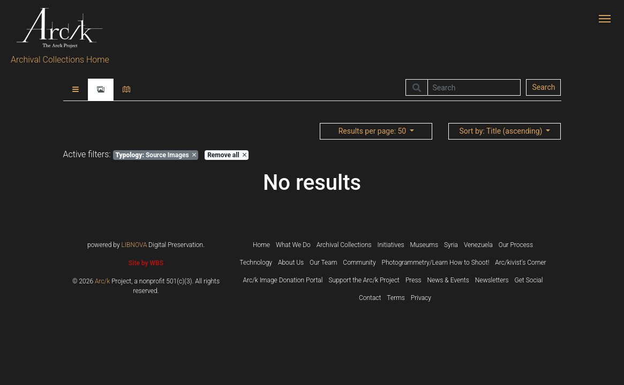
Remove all (226, 155)
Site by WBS (146, 263)
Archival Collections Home (60, 60)
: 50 (373, 131)
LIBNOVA (134, 245)
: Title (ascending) (501, 131)
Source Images (155, 155)
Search (543, 87)
